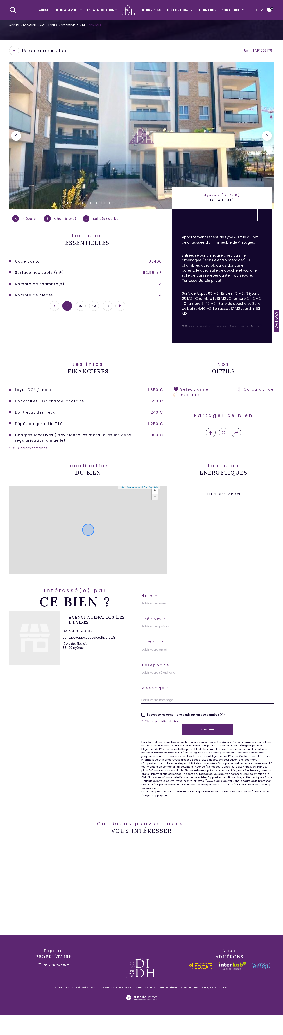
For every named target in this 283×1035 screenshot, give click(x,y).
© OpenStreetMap (150, 494)
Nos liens (194, 1007)
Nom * (150, 604)
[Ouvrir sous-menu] (81, 9)
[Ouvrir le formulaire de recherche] (13, 10)
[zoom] (142, 208)
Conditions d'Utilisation (258, 810)
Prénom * (155, 628)
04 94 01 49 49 (79, 639)
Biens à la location (99, 10)
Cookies (223, 1008)
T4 (87, 25)
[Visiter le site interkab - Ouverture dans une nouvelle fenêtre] (232, 986)
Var (44, 25)
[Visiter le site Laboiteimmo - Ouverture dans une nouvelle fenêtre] (141, 1022)
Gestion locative (180, 10)
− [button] (154, 504)
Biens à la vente (67, 10)
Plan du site (150, 1007)
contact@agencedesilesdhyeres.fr (90, 646)
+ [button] (154, 498)
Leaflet (121, 494)
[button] (266, 136)
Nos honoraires (133, 1007)
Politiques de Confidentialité (214, 810)
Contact (276, 321)
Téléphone (157, 676)
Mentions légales (169, 1007)
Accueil (45, 10)
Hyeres (55, 25)
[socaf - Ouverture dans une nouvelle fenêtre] (200, 986)
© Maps (133, 494)
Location (31, 25)
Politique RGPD (209, 1007)
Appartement (72, 25)
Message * (156, 700)
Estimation (207, 10)
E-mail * (153, 652)
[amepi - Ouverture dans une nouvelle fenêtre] (261, 986)
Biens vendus (152, 10)
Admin (184, 1007)
